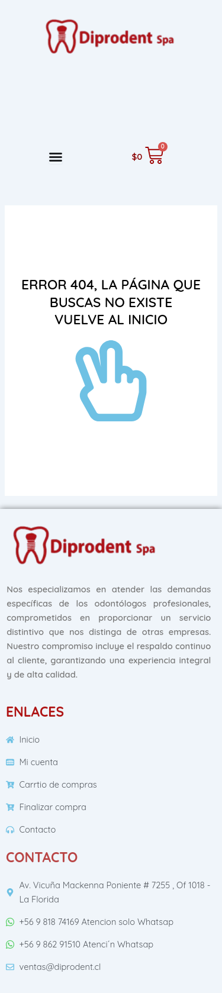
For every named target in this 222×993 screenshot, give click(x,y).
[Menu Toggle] (56, 157)
